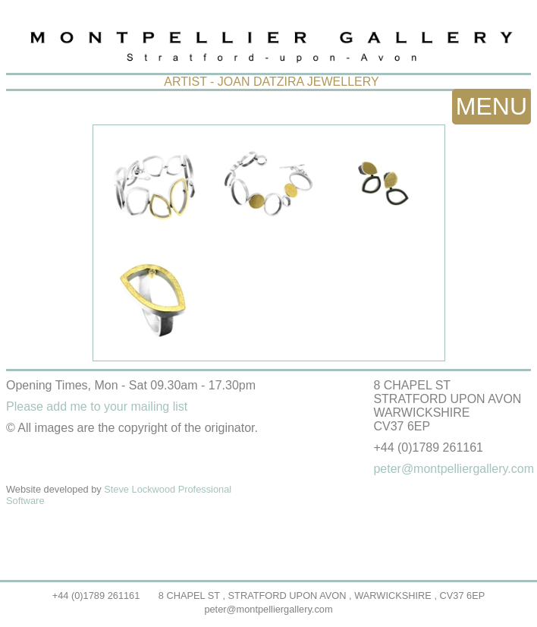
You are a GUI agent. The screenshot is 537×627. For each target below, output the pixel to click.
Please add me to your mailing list (96, 406)
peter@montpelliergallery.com (268, 609)
